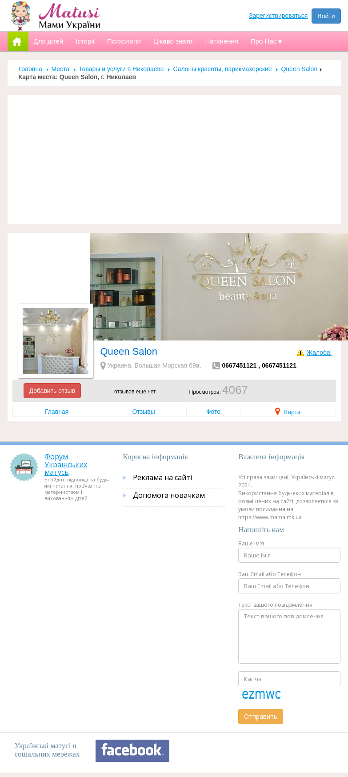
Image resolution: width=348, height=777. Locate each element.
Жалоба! (319, 352)
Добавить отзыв (52, 390)
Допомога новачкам (169, 495)
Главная (56, 411)
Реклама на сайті (162, 477)
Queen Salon (299, 68)
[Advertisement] (174, 159)
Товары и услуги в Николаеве (121, 68)
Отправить (260, 716)
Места (61, 68)
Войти (326, 16)
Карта (287, 412)
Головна (30, 68)
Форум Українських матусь (65, 464)
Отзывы (143, 411)
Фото (213, 411)
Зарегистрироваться (278, 15)
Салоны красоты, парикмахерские (222, 68)
